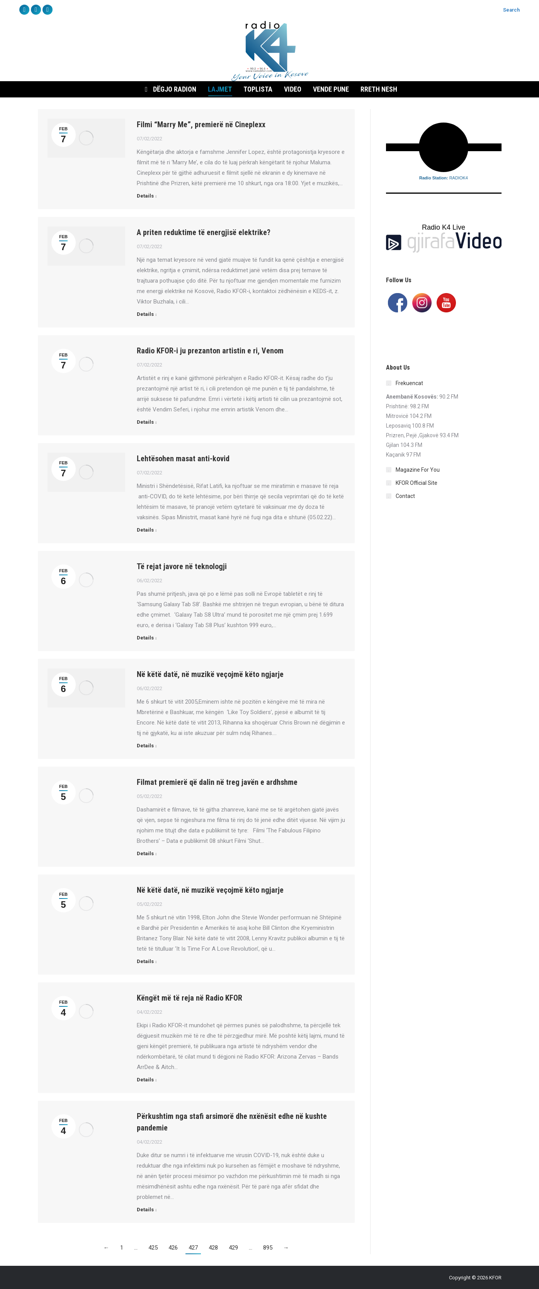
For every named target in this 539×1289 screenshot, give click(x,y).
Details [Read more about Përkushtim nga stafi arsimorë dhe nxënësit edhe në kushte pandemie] (145, 1209)
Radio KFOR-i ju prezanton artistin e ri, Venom (210, 350)
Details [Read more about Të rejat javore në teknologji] (145, 638)
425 (153, 1247)
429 (233, 1247)
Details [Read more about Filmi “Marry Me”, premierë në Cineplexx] (145, 196)
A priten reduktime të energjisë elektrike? (203, 232)
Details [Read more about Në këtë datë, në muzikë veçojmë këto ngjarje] (145, 746)
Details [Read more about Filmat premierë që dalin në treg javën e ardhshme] (145, 853)
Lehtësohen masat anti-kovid (183, 458)
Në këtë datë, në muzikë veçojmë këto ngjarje (210, 674)
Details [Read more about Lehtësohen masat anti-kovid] (145, 530)
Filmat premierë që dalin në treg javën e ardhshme (217, 782)
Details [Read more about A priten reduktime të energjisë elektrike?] (145, 314)
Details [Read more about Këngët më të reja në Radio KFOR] (145, 1080)
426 (173, 1247)
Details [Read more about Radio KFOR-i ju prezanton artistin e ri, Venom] (145, 422)
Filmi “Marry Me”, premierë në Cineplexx (201, 124)
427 (193, 1247)
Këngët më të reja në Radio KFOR (189, 998)
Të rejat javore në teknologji (182, 566)
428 (213, 1247)
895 (267, 1247)
